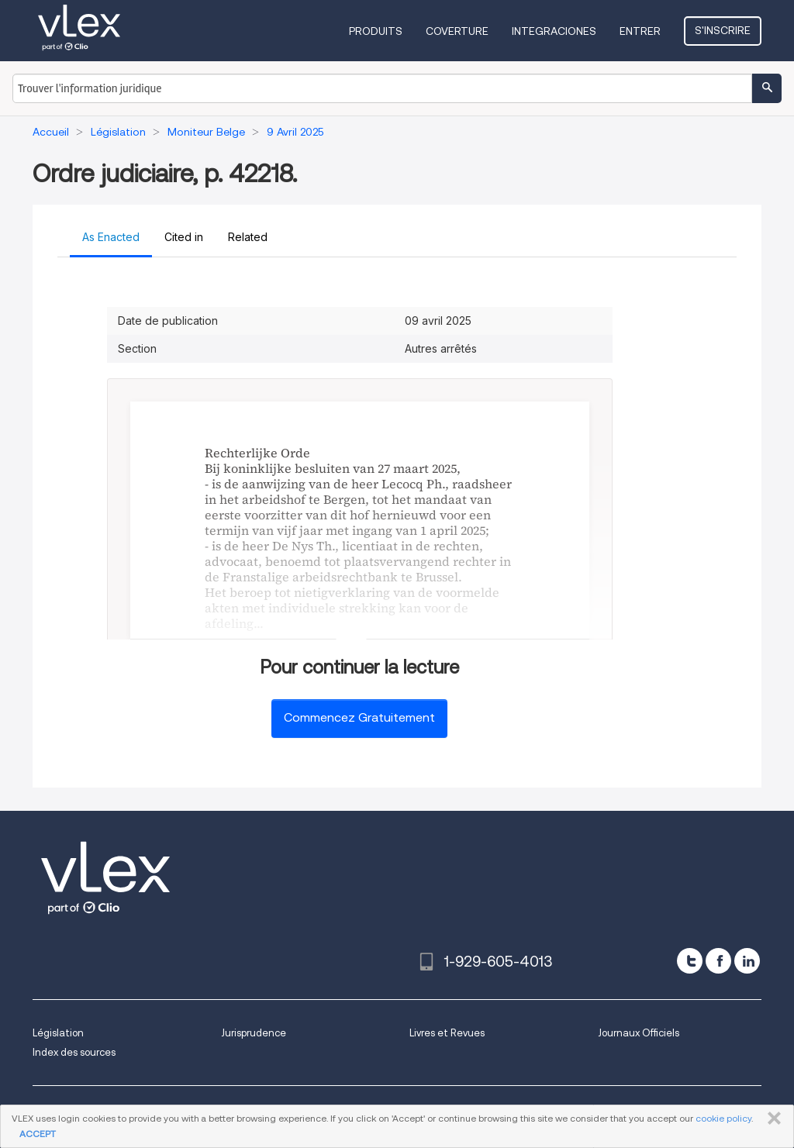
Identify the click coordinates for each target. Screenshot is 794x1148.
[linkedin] (747, 961)
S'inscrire (723, 30)
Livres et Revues (447, 1033)
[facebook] (718, 961)
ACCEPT (37, 1134)
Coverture (457, 31)
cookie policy (723, 1118)
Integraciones (554, 31)
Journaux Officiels (638, 1033)
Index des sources (74, 1052)
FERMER (771, 1118)
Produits (375, 31)
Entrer (640, 31)
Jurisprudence (253, 1033)
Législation (58, 1033)
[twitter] (690, 961)
